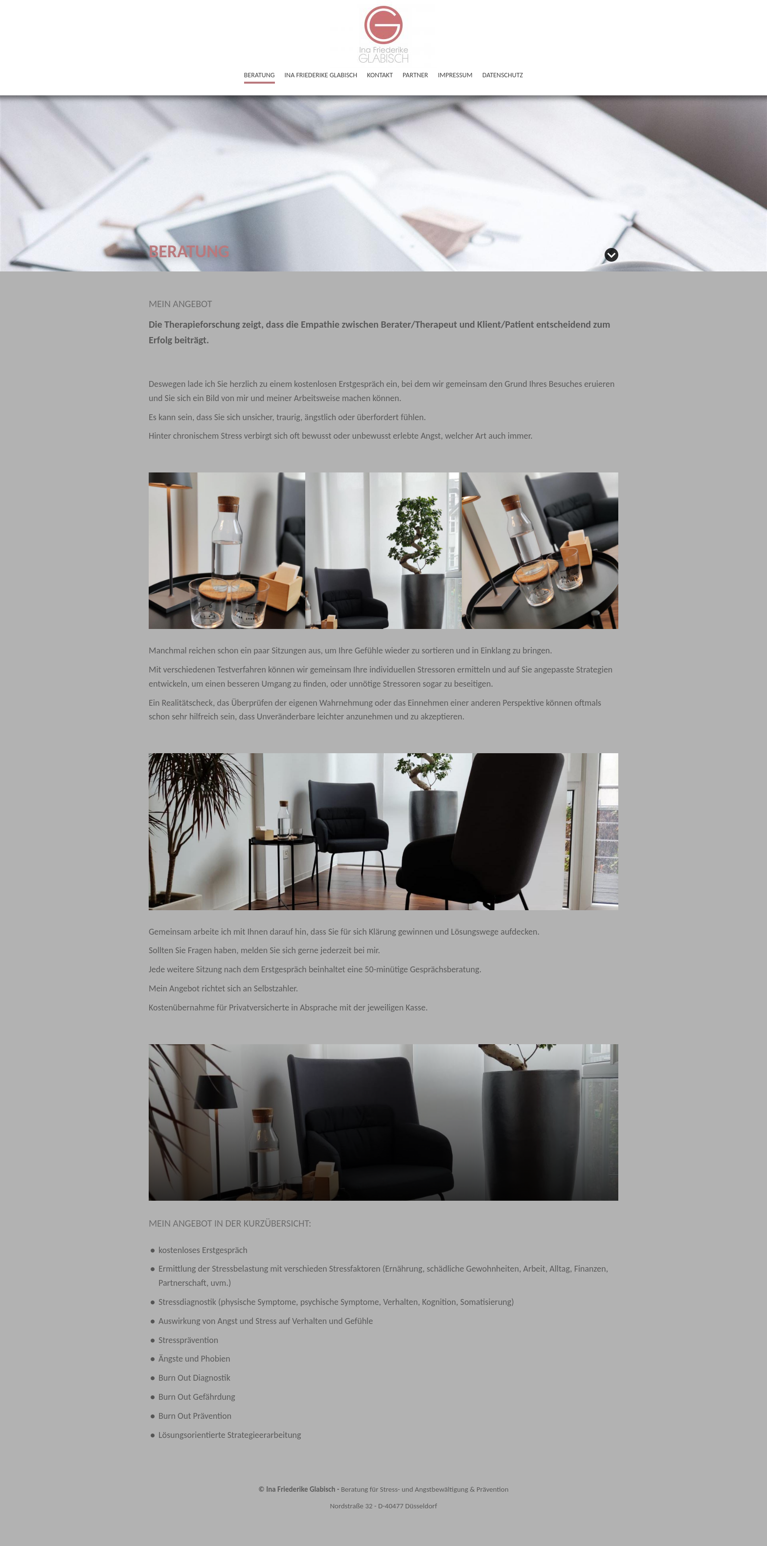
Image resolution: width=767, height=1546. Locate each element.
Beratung (259, 75)
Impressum (455, 75)
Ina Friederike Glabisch (321, 75)
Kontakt (380, 75)
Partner (415, 75)
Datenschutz (502, 75)
